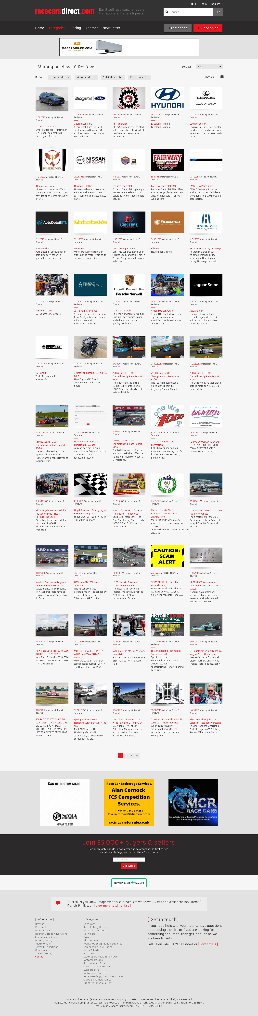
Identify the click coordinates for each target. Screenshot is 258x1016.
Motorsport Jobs (93, 959)
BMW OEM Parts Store (201, 186)
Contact (92, 28)
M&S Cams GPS (44, 310)
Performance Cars (94, 963)
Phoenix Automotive (47, 186)
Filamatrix (157, 248)
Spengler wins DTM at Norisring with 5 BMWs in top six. (90, 722)
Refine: (39, 77)
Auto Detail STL (44, 248)
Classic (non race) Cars (97, 966)
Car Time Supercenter (124, 248)
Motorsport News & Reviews (100, 956)
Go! (217, 12)
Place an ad (208, 28)
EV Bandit (41, 373)
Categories (57, 28)
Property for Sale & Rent (97, 982)
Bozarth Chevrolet (122, 186)
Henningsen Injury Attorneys (205, 248)
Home (39, 28)
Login (203, 3)
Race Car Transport (94, 930)
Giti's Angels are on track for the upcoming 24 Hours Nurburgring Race (51, 513)
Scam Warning (43, 953)
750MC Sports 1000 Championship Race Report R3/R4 (50, 445)
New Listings (43, 930)
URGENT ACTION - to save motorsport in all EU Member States (205, 585)
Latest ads (177, 28)
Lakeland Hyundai (161, 123)
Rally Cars (89, 933)
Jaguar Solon (196, 310)
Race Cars (89, 923)
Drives (87, 937)
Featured (40, 927)
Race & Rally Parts (94, 927)
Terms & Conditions (46, 946)
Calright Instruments (85, 310)
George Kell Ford (83, 123)
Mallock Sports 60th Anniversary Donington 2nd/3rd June (164, 513)
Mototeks (79, 248)
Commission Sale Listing (97, 946)
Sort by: (186, 66)
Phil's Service (120, 123)
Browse (39, 923)
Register (216, 3)
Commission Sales (46, 937)
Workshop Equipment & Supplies (102, 943)
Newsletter (111, 28)
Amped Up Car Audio (162, 310)
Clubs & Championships (97, 979)
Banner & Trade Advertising (51, 933)
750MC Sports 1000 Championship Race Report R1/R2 (127, 444)
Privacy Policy (43, 940)
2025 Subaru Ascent (46, 126)
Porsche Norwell (122, 310)
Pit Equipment (91, 940)
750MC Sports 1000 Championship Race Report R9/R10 (127, 376)
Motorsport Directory (96, 973)
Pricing (76, 28)
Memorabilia (91, 969)
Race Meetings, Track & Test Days (103, 976)
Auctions (88, 953)
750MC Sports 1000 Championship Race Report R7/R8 (166, 376)
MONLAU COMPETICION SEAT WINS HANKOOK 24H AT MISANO (89, 654)
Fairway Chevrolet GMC (163, 186)
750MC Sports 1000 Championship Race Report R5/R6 (204, 376)
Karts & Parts (91, 950)
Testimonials (43, 943)
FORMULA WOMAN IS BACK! (204, 441)
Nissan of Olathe (83, 186)
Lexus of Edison (198, 123)
